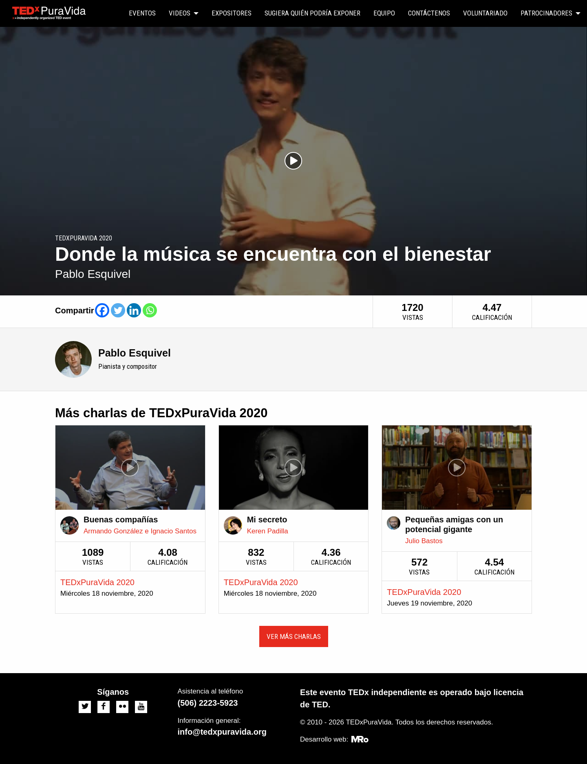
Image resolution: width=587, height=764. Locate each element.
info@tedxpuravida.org (222, 731)
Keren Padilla (267, 531)
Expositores (232, 13)
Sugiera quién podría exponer (312, 13)
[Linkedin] (134, 310)
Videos (179, 13)
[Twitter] (118, 310)
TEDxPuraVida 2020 (97, 582)
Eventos (142, 13)
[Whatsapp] (150, 310)
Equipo (384, 13)
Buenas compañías (121, 519)
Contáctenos (429, 13)
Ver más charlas (294, 636)
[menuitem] (142, 13)
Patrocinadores (546, 13)
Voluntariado (485, 13)
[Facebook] (102, 310)
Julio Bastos (424, 541)
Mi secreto (267, 519)
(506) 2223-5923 (208, 702)
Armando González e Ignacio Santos (140, 531)
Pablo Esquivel (134, 353)
